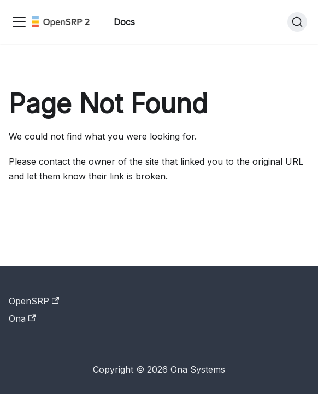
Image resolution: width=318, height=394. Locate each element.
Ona (22, 318)
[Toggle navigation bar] (19, 22)
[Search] (297, 22)
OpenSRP (34, 301)
